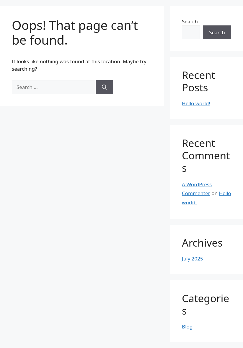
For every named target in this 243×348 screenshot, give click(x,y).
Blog (187, 326)
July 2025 (192, 258)
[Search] (104, 87)
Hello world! (196, 103)
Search (190, 21)
